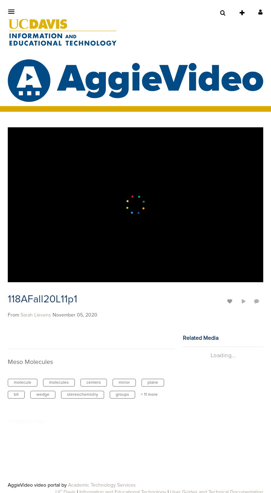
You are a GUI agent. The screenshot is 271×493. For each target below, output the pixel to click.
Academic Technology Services (102, 485)
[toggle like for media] (231, 301)
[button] (13, 12)
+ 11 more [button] (149, 395)
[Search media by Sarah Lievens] (35, 315)
